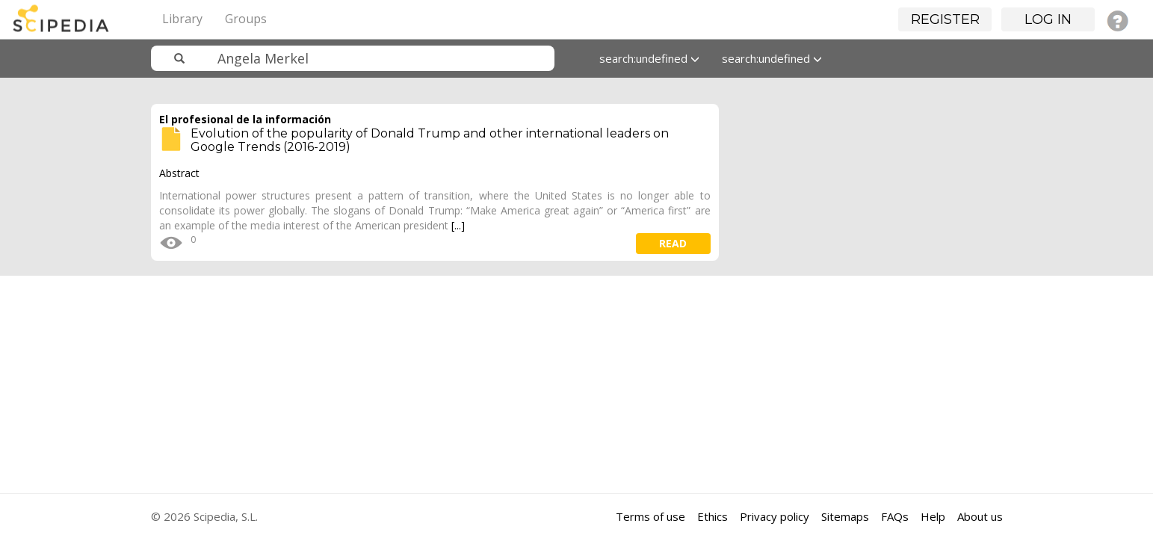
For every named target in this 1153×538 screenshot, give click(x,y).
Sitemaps (845, 516)
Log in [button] (1048, 19)
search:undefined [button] (649, 58)
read (673, 243)
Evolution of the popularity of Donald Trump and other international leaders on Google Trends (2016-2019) (430, 140)
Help (933, 516)
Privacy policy (774, 516)
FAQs (895, 516)
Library (182, 18)
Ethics (712, 516)
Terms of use (650, 516)
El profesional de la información (245, 119)
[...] (458, 225)
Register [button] (945, 19)
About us (980, 516)
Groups (246, 18)
